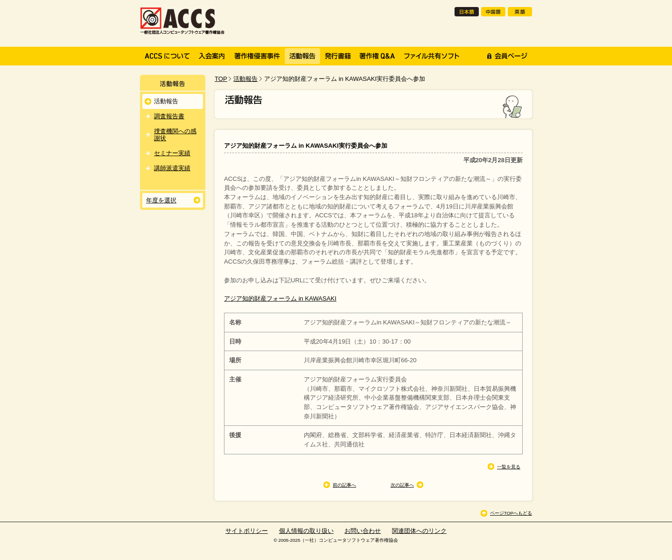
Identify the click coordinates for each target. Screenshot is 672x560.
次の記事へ (402, 485)
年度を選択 (161, 200)
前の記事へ (344, 485)
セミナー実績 (172, 153)
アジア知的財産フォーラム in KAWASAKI (280, 298)
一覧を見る (508, 466)
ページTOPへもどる (511, 513)
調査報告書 (169, 116)
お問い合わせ (362, 530)
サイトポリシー (246, 530)
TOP (221, 78)
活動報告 (245, 78)
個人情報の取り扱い (306, 530)
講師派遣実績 (172, 168)
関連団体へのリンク (419, 530)
